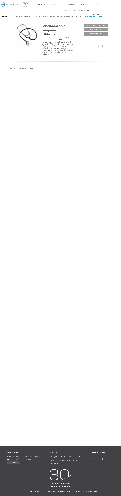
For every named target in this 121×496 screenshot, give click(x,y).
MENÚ (4, 16)
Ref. (44, 34)
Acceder (96, 14)
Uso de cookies (91, 491)
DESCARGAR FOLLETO (96, 25)
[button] (43, 5)
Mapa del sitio (98, 452)
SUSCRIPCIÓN (13, 463)
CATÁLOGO (55, 463)
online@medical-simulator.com (67, 460)
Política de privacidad (77, 491)
